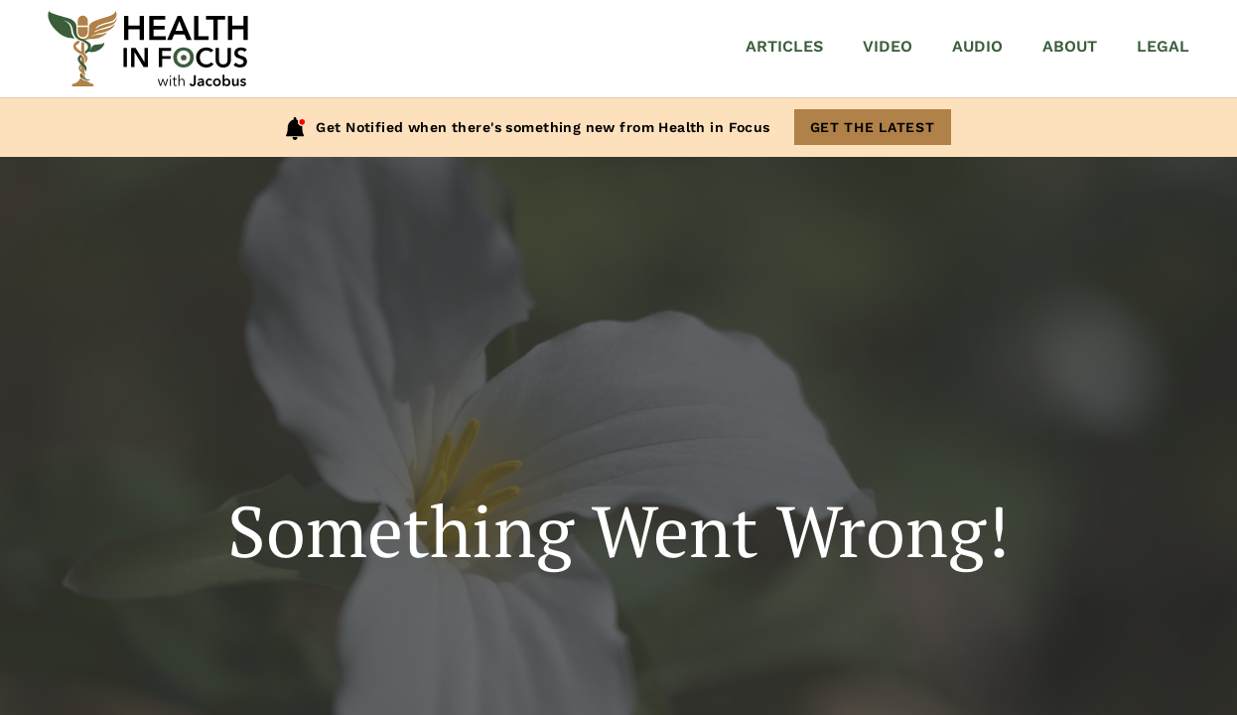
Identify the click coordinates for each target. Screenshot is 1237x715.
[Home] (148, 48)
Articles (784, 46)
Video (887, 46)
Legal (1163, 46)
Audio (977, 46)
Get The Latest (872, 127)
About (1069, 46)
